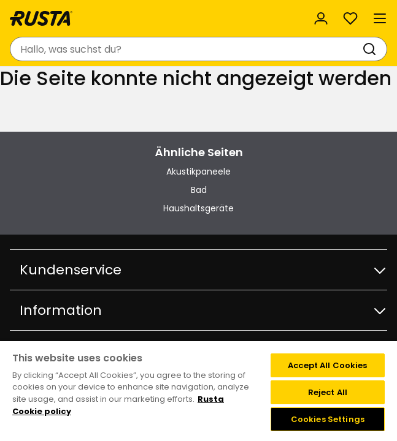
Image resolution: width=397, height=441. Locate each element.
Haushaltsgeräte (198, 208)
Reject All (327, 392)
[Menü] (380, 18)
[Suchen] (372, 49)
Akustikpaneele (198, 171)
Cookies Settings (327, 419)
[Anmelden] (321, 18)
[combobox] (186, 49)
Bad (199, 190)
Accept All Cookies (327, 365)
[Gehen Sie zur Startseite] (41, 18)
